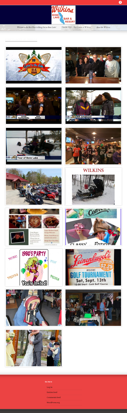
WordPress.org (53, 402)
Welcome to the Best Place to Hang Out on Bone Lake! (36, 27)
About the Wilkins (103, 27)
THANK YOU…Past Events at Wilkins (76, 27)
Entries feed (52, 392)
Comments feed (54, 397)
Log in (49, 387)
